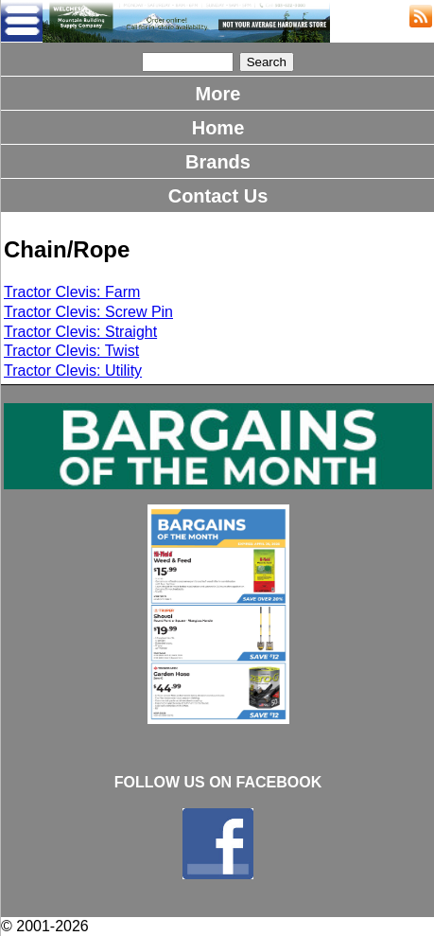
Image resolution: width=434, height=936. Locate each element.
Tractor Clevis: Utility (73, 370)
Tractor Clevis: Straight (80, 332)
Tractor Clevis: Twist (71, 351)
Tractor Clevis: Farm (72, 292)
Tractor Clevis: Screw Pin (88, 312)
